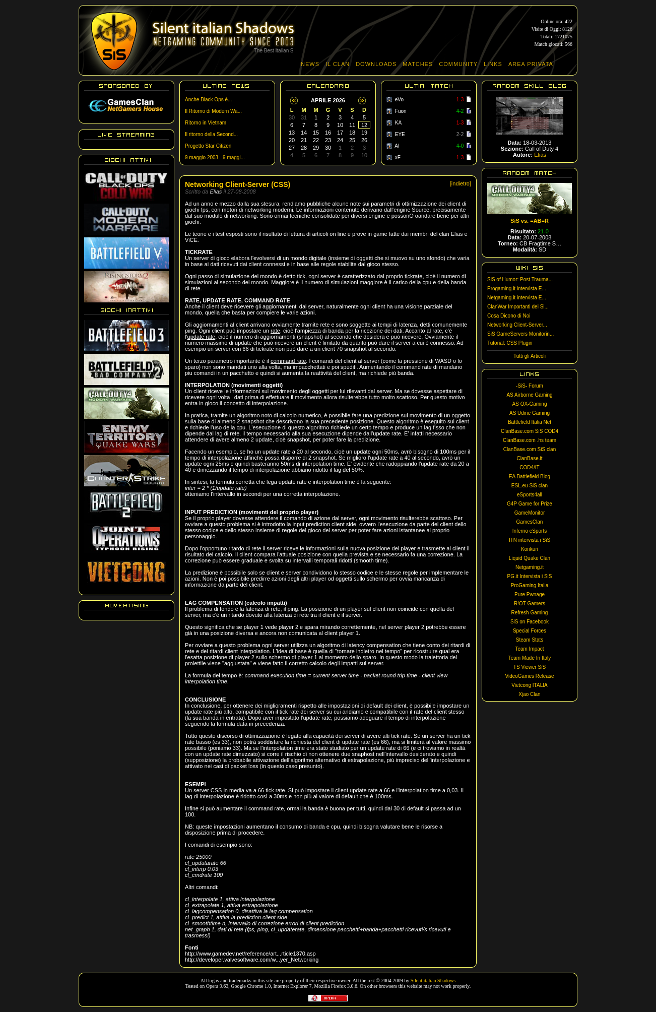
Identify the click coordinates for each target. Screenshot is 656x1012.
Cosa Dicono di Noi (509, 316)
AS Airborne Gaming (529, 395)
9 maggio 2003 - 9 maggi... (215, 157)
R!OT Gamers (529, 603)
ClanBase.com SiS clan (529, 449)
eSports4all (529, 494)
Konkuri (529, 549)
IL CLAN (337, 64)
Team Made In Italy (529, 658)
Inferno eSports (529, 531)
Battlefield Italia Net (529, 422)
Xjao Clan (529, 694)
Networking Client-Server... (517, 325)
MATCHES (418, 64)
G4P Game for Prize (529, 504)
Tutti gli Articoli (529, 356)
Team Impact (529, 649)
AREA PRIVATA (530, 64)
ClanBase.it (529, 458)
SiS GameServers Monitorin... (520, 334)
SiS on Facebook (529, 621)
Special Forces (529, 631)
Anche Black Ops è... (208, 99)
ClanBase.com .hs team (529, 440)
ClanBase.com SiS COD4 (529, 431)
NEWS (310, 64)
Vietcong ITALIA (529, 685)
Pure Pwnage (529, 594)
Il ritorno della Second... (211, 134)
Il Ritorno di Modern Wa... (213, 111)
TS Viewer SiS (529, 667)
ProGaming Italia (529, 585)
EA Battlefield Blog (529, 476)
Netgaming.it (529, 567)
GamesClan (529, 522)
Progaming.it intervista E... (516, 288)
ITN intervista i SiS (529, 540)
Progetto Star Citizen (208, 146)
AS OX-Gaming (529, 404)
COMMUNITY (458, 64)
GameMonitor (529, 513)
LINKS (493, 64)
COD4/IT (529, 467)
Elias (540, 155)
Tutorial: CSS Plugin (510, 343)
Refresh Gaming (529, 612)
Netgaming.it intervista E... (516, 297)
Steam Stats (529, 640)
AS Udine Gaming (529, 413)
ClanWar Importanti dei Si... (518, 306)
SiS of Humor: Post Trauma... (520, 279)
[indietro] (460, 183)
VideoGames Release (529, 676)
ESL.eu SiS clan (529, 485)
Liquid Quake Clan (529, 558)
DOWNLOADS (376, 64)
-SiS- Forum (529, 386)
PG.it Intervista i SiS (529, 576)
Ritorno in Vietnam (205, 122)
